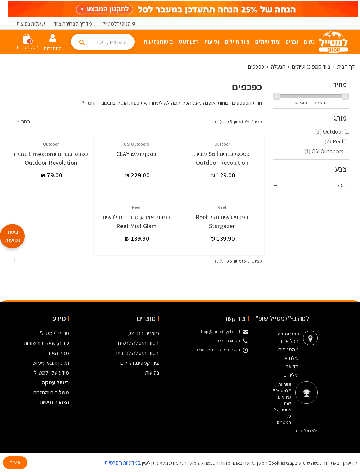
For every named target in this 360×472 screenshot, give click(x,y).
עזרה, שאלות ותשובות (46, 343)
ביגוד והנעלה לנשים (138, 343)
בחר (22, 121)
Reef (333, 141)
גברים (292, 41)
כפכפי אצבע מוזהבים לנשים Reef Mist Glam (136, 221)
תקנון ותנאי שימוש (50, 363)
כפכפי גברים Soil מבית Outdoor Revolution (222, 158)
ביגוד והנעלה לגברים (137, 353)
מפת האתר (57, 353)
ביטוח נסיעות (158, 41)
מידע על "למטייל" (50, 372)
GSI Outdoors (323, 151)
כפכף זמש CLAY (136, 154)
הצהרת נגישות (54, 402)
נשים (309, 41)
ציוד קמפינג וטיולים (139, 363)
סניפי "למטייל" (54, 333)
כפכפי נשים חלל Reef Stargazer (221, 221)
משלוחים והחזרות (51, 392)
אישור (15, 462)
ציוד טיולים (267, 41)
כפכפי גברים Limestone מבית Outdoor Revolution (51, 158)
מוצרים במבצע (143, 333)
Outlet (189, 41)
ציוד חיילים (237, 41)
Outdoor (329, 131)
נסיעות (211, 41)
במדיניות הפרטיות (123, 462)
